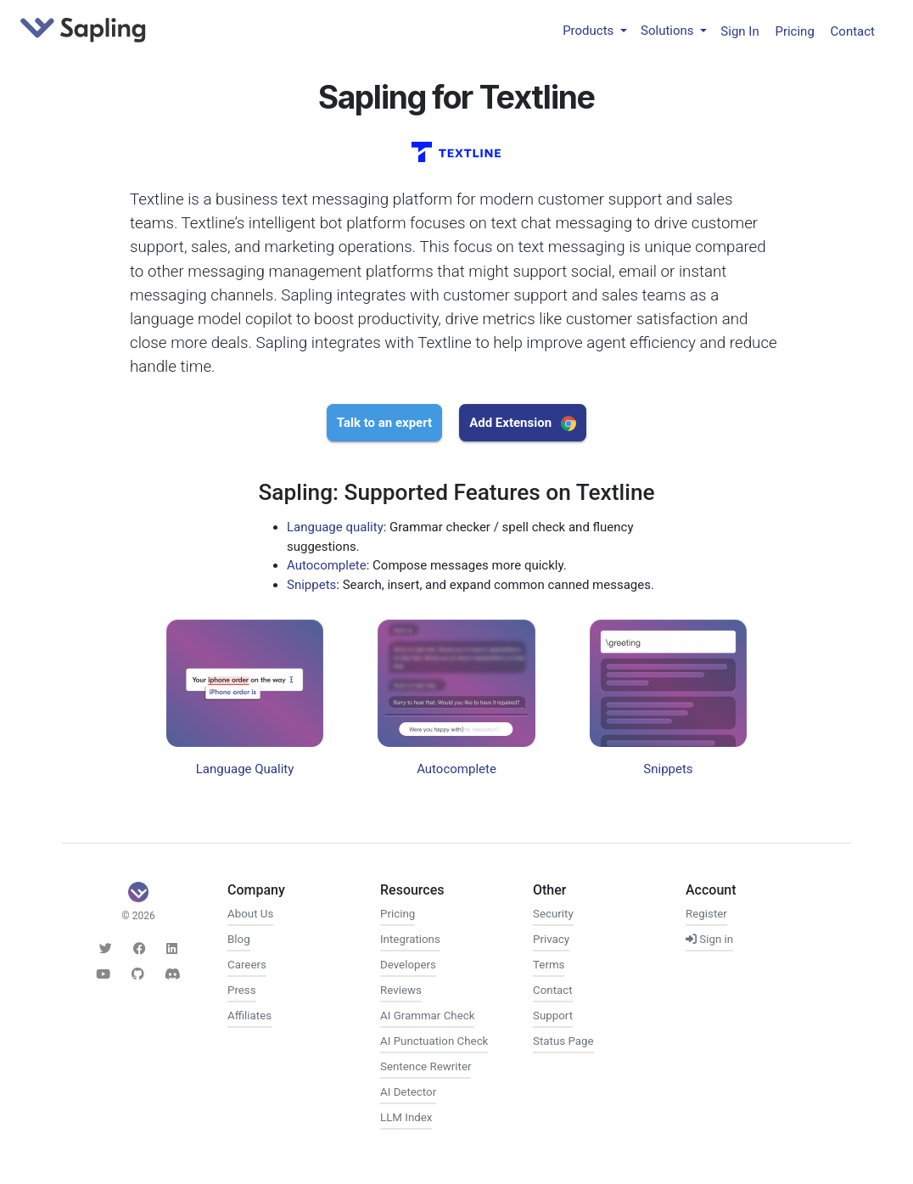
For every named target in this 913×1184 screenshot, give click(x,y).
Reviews (401, 990)
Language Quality (245, 769)
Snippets (311, 584)
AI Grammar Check (427, 1015)
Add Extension (522, 423)
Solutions (669, 30)
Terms (548, 964)
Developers (408, 964)
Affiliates (249, 1015)
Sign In (739, 30)
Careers (246, 964)
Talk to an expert (384, 422)
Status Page (563, 1041)
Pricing (794, 30)
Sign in (709, 939)
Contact (853, 30)
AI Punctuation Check (434, 1041)
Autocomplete (327, 565)
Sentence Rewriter (425, 1066)
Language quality (335, 527)
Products (590, 30)
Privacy (551, 939)
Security (553, 913)
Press (241, 990)
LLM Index (406, 1117)
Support (553, 1015)
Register (706, 913)
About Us (250, 913)
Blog (238, 939)
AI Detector (408, 1092)
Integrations (410, 939)
